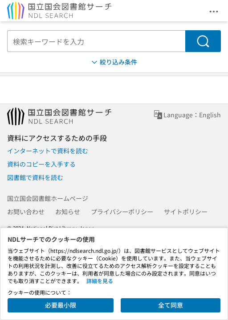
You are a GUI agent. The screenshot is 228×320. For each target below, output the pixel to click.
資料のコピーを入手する (41, 164)
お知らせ (67, 211)
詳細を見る (99, 280)
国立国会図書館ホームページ (47, 198)
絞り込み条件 (113, 62)
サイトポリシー (186, 211)
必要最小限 (60, 304)
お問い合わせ (26, 211)
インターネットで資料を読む (47, 150)
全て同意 (170, 304)
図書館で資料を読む (35, 177)
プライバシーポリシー (122, 211)
